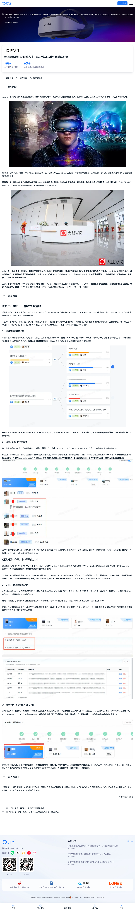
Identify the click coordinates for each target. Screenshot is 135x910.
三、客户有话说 (36, 78)
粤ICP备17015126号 (79, 897)
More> (130, 841)
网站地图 (90, 897)
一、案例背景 (7, 78)
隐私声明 (100, 897)
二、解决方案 (21, 78)
